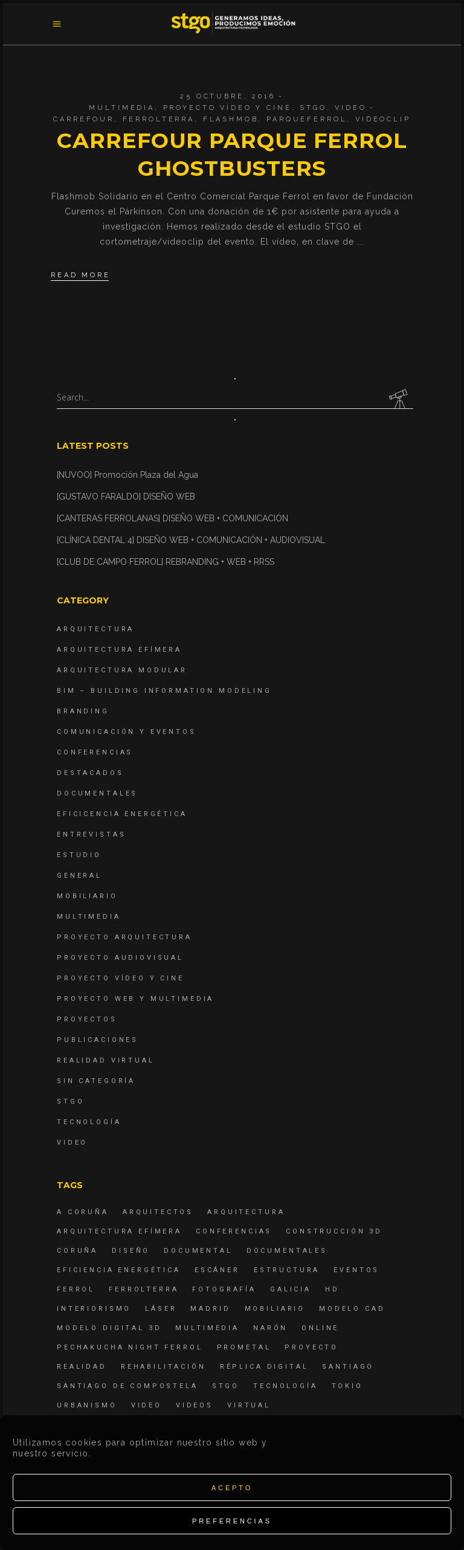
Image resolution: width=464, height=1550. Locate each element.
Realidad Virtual (106, 1060)
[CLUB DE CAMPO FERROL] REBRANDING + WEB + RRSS (165, 562)
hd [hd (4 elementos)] (332, 1289)
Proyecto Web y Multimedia (135, 999)
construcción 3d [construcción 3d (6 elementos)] (334, 1231)
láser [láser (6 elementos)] (160, 1309)
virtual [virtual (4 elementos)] (249, 1405)
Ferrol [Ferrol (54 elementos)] (76, 1289)
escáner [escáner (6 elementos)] (217, 1270)
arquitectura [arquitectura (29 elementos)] (246, 1212)
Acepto (232, 1487)
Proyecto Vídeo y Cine (227, 108)
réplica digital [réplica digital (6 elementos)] (264, 1367)
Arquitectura (95, 629)
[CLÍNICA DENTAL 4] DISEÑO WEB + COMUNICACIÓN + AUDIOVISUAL (191, 540)
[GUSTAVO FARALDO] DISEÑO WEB (126, 496)
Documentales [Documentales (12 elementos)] (286, 1251)
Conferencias (95, 752)
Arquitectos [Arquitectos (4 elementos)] (158, 1212)
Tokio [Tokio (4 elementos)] (347, 1386)
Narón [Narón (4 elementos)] (270, 1328)
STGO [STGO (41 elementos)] (225, 1386)
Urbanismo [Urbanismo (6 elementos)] (87, 1405)
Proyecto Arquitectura (124, 937)
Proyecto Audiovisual (120, 958)
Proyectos (87, 1019)
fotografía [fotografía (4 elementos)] (224, 1289)
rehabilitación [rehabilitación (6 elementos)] (163, 1367)
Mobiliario (87, 896)
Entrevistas (91, 834)
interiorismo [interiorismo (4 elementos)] (94, 1309)
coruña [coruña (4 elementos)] (77, 1251)
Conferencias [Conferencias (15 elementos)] (234, 1231)
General (79, 876)
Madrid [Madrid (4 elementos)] (210, 1309)
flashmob (231, 119)
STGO (313, 108)
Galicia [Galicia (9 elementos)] (290, 1289)
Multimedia (122, 108)
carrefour (83, 119)
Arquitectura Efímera (119, 650)
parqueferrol (306, 119)
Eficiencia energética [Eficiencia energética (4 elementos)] (119, 1270)
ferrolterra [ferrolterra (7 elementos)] (143, 1289)
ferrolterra (159, 119)
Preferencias (232, 1521)
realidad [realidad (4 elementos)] (82, 1367)
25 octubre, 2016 (228, 96)
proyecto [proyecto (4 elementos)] (311, 1347)
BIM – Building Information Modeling (164, 691)
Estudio (79, 855)
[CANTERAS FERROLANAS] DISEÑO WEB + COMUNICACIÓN (172, 518)
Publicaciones (97, 1040)
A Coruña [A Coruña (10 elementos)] (83, 1212)
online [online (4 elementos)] (320, 1328)
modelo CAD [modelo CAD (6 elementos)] (352, 1309)
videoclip (383, 119)
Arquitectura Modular (122, 670)
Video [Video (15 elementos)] (146, 1405)
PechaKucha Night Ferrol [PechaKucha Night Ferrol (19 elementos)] (130, 1347)
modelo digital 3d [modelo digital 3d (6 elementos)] (109, 1328)
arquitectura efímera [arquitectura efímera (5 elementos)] (119, 1231)
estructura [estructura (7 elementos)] (287, 1270)
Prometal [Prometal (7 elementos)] (244, 1347)
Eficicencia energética (122, 814)
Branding (83, 711)
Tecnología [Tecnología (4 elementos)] (285, 1386)
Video (350, 108)
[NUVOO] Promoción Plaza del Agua (127, 475)
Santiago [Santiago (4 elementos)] (348, 1367)
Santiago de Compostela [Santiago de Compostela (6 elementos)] (127, 1386)
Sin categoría (96, 1081)
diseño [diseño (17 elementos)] (131, 1251)
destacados (90, 773)
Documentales (97, 793)
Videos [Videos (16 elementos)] (194, 1405)
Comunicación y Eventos (126, 732)
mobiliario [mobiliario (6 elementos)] (275, 1309)
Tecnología (89, 1122)
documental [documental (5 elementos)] (198, 1251)
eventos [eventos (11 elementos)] (356, 1270)
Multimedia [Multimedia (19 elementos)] (207, 1328)
